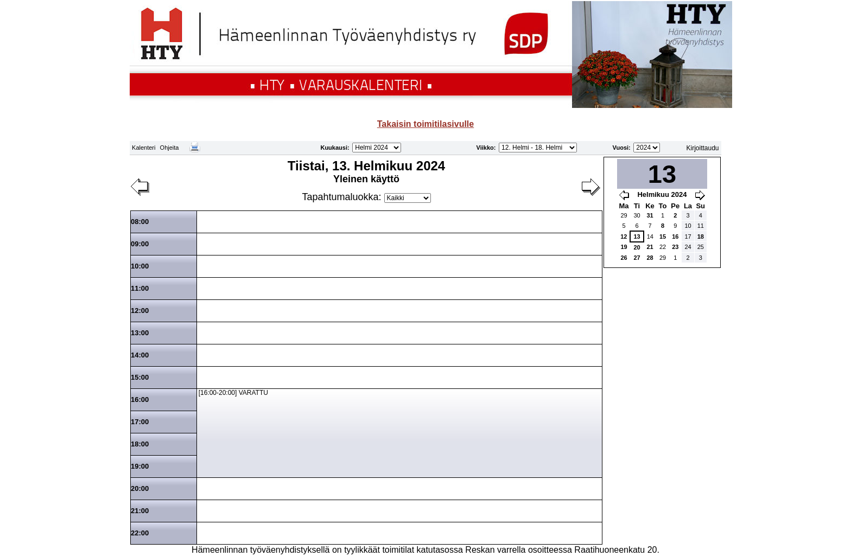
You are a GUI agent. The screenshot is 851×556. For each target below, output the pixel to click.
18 (700, 236)
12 (623, 236)
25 (700, 247)
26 (623, 257)
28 (649, 257)
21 (649, 247)
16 (675, 236)
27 (636, 257)
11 (700, 225)
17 (687, 236)
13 (636, 236)
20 (636, 247)
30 (636, 215)
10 (687, 225)
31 (649, 215)
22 (662, 247)
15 (662, 236)
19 (623, 247)
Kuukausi (333, 147)
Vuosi (621, 147)
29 (623, 215)
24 (687, 247)
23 (675, 247)
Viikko (485, 147)
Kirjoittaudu (703, 148)
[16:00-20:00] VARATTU (233, 393)
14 (650, 236)
